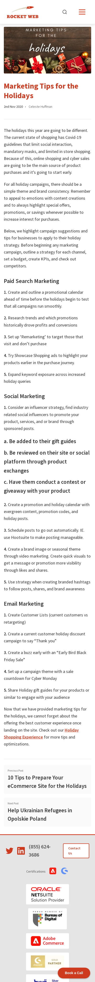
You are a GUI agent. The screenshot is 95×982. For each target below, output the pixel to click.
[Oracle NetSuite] (47, 894)
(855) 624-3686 (40, 850)
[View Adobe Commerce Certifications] (52, 871)
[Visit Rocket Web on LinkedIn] (21, 851)
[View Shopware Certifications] (64, 871)
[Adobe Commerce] (47, 941)
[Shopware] (47, 962)
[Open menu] (82, 12)
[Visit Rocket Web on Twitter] (9, 851)
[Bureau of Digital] (47, 918)
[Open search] (64, 12)
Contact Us (74, 850)
